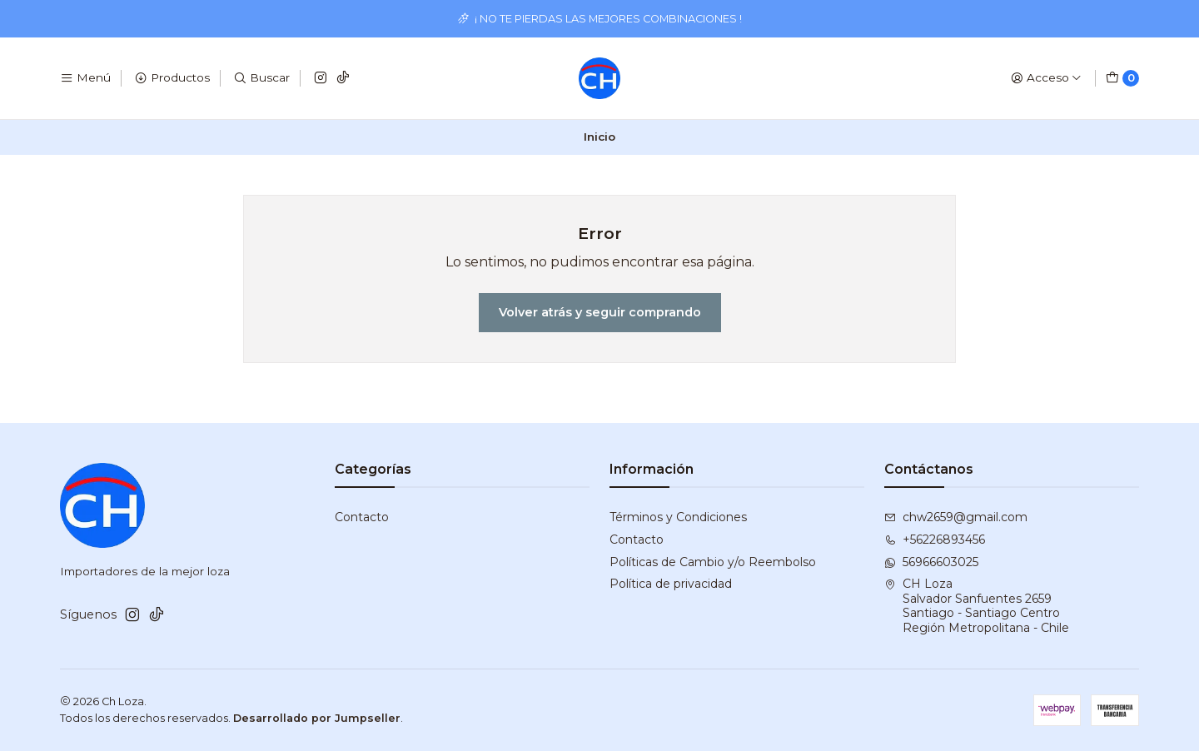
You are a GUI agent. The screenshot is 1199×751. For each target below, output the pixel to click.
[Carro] (1122, 78)
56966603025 (931, 562)
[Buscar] (261, 78)
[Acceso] (1046, 78)
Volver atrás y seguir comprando (600, 312)
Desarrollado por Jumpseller (316, 718)
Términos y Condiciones (678, 517)
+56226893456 (934, 539)
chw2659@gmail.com (955, 517)
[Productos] (172, 78)
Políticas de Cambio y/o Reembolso (712, 562)
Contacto (362, 517)
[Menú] (85, 78)
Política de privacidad (670, 583)
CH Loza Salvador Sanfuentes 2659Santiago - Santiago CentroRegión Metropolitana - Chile (976, 605)
